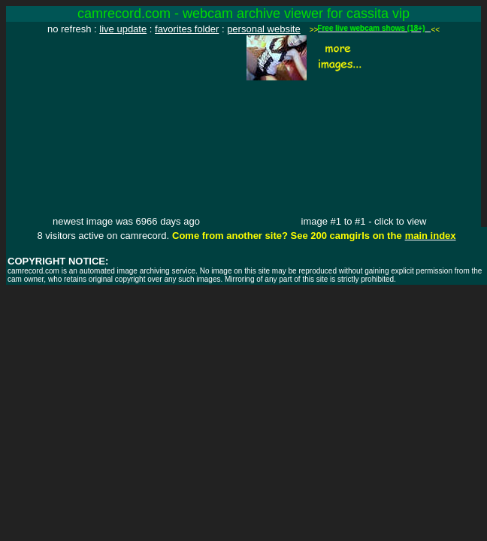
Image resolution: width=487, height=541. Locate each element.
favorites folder (187, 29)
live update (123, 29)
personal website (264, 29)
